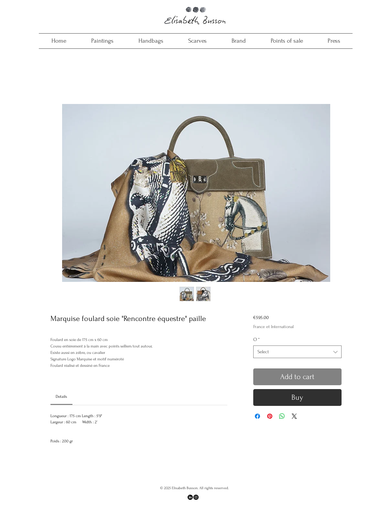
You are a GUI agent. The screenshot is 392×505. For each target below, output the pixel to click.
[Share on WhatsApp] (282, 416)
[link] (61, 396)
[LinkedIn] (190, 497)
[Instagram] (196, 497)
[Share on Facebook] (257, 416)
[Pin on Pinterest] (270, 416)
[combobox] (297, 351)
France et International (273, 326)
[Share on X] (294, 416)
